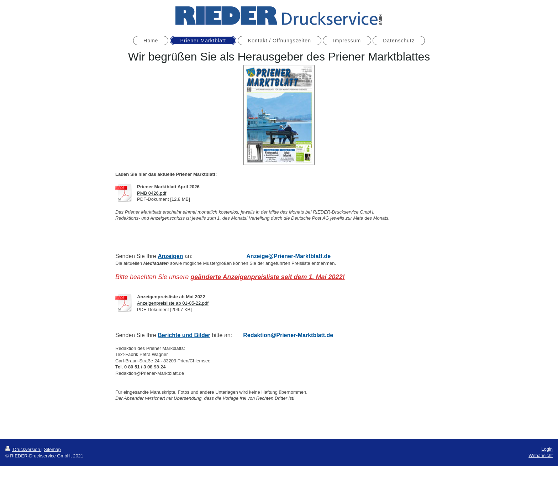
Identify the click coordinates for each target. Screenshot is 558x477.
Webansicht (540, 455)
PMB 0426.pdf (151, 193)
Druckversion (23, 449)
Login (547, 449)
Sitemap (52, 449)
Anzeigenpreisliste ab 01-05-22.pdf (173, 303)
